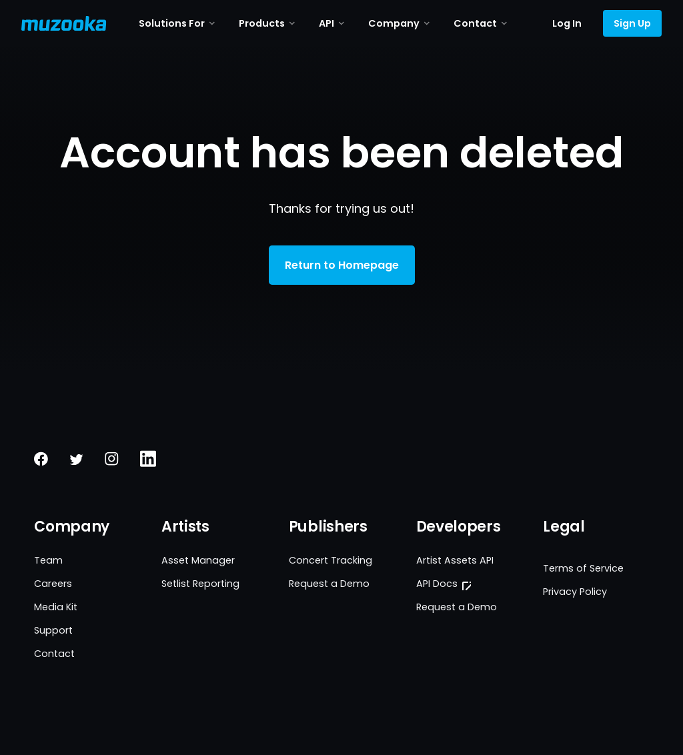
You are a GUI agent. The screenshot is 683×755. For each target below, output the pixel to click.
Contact (54, 653)
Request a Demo (329, 583)
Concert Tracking (330, 560)
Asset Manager (198, 560)
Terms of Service (583, 568)
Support (53, 630)
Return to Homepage (342, 265)
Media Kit (55, 607)
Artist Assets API (455, 560)
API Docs (437, 583)
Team (48, 560)
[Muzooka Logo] (64, 23)
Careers (53, 583)
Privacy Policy (575, 591)
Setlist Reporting (200, 583)
